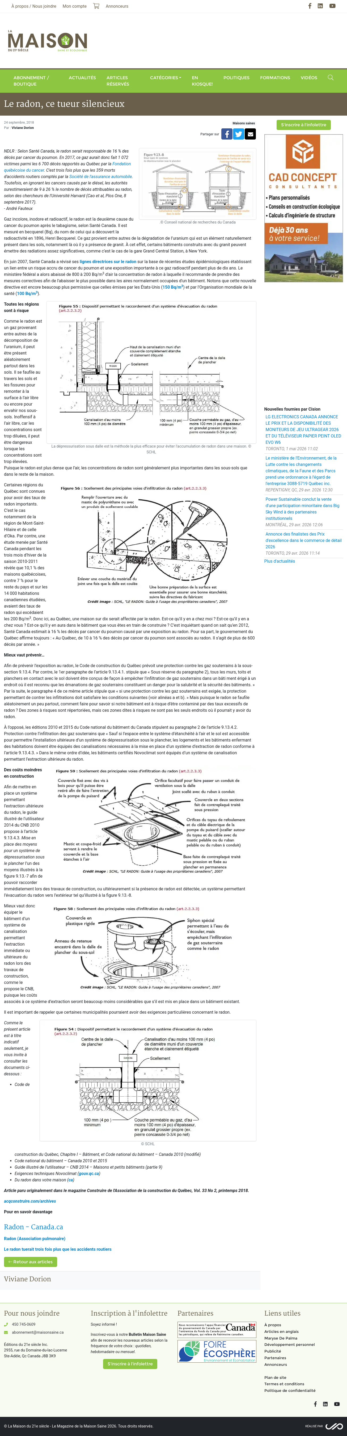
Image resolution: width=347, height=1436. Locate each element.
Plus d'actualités (279, 561)
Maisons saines (244, 123)
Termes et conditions (284, 1384)
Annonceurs (275, 1364)
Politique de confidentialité (290, 1390)
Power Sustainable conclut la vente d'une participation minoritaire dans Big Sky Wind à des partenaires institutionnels (303, 509)
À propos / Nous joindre (33, 6)
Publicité (272, 1351)
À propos (272, 1325)
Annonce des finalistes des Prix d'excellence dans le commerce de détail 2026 (304, 540)
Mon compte (75, 6)
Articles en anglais (281, 1331)
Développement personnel (289, 1344)
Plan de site (275, 1377)
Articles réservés (118, 81)
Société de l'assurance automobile (100, 176)
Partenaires (275, 1357)
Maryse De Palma (280, 1338)
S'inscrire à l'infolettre (303, 124)
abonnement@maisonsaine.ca (38, 1332)
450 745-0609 (23, 1324)
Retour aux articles (31, 1261)
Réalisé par (314, 1426)
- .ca (33, 1227)
